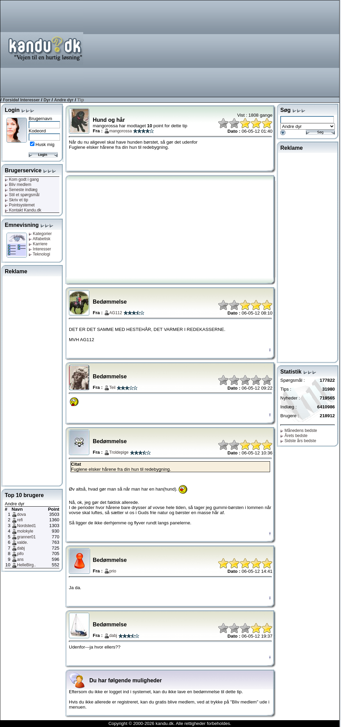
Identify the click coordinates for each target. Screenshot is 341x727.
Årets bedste (294, 435)
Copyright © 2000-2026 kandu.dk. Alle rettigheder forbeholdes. (169, 723)
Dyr (47, 100)
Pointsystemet (20, 205)
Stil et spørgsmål (22, 194)
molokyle (25, 531)
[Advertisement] (240, 48)
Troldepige (119, 452)
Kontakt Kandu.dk (23, 210)
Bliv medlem (18, 184)
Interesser (30, 100)
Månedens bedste (298, 430)
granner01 (26, 537)
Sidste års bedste (298, 440)
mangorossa (120, 131)
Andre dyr (64, 100)
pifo (20, 553)
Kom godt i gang (22, 179)
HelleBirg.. (26, 565)
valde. (22, 542)
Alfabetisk (39, 238)
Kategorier (40, 233)
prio (112, 571)
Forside (10, 100)
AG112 (115, 312)
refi (20, 520)
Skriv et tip (16, 200)
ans (20, 559)
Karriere (38, 244)
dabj (21, 548)
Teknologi (39, 254)
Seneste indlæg (21, 189)
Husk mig (45, 144)
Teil (112, 387)
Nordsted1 (26, 525)
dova (21, 514)
